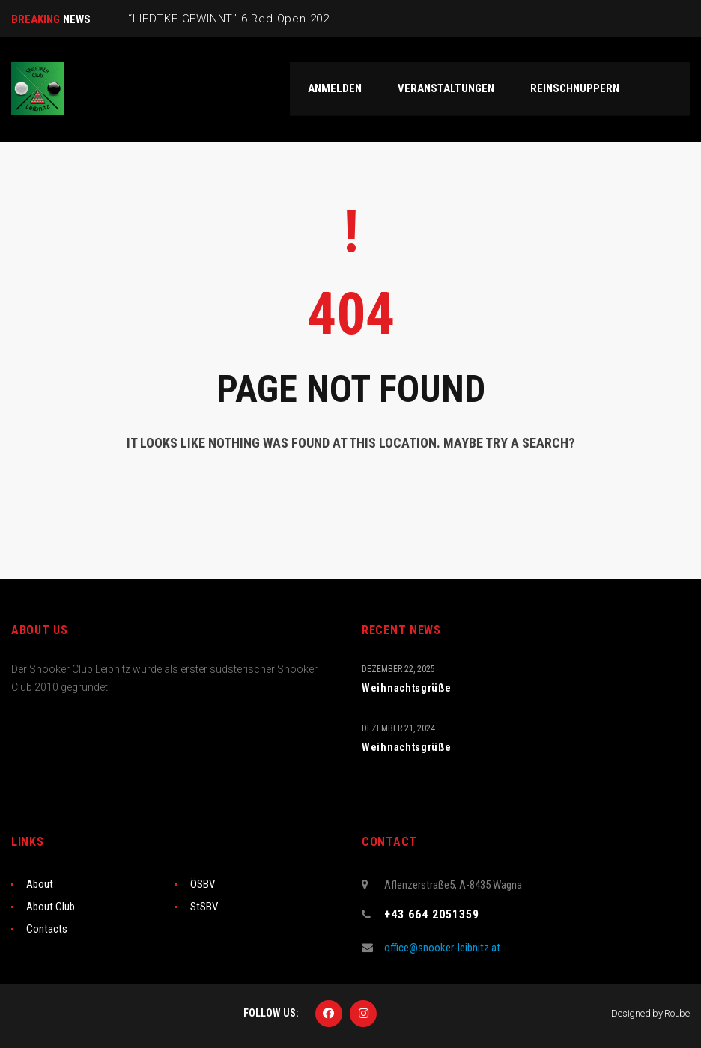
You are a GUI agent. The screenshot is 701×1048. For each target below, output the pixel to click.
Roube (677, 1013)
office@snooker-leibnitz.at (442, 947)
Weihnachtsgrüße (407, 688)
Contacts (46, 929)
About (39, 884)
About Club (50, 906)
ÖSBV (202, 884)
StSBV (204, 906)
